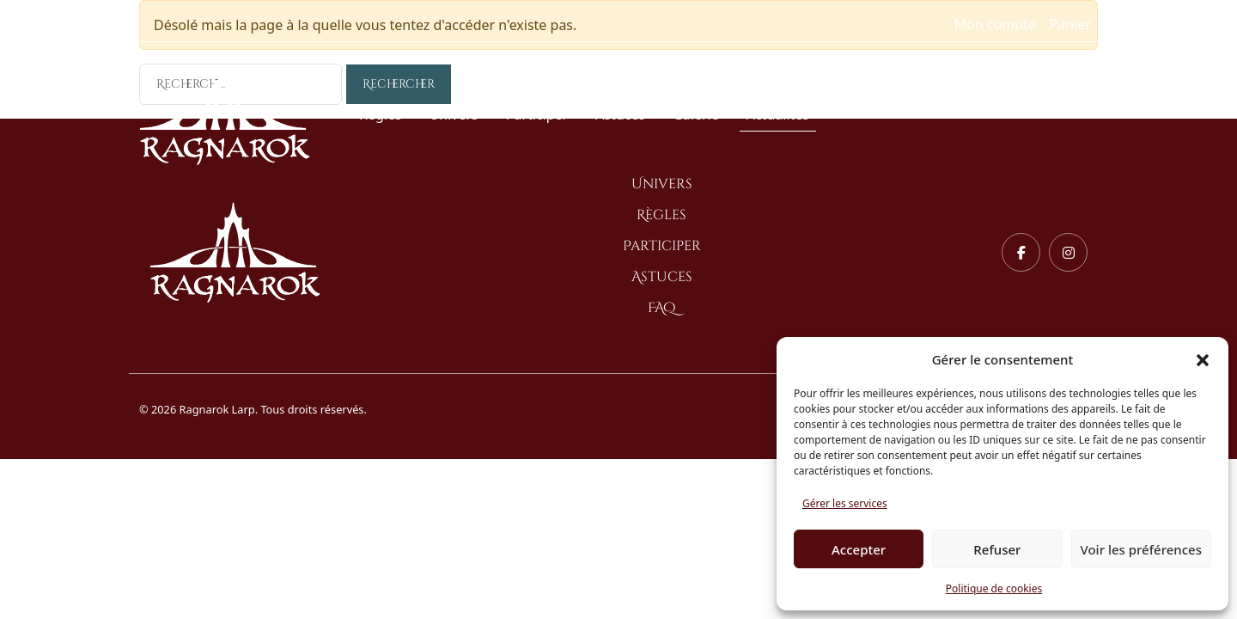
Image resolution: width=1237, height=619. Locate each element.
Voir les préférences (1141, 549)
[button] (1202, 359)
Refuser (997, 549)
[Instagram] (1068, 252)
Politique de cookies (994, 588)
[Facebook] (1021, 252)
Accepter (859, 549)
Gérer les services (844, 503)
